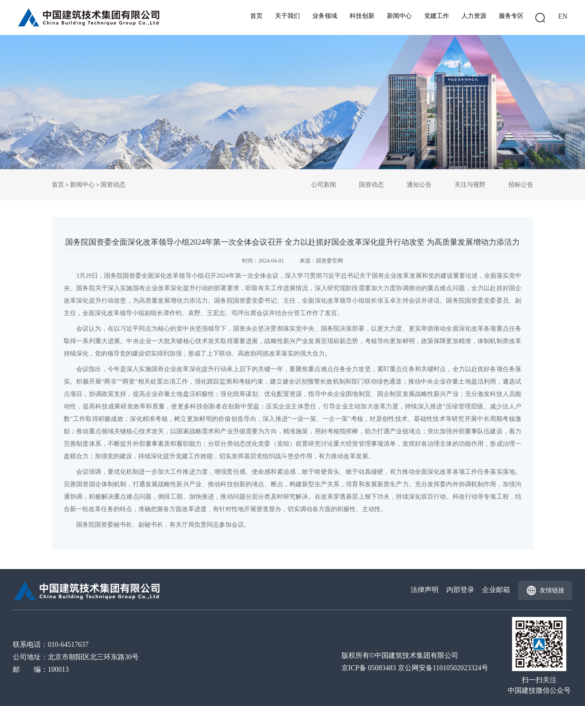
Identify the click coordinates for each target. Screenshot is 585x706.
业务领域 (324, 15)
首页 (256, 15)
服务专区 (511, 15)
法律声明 (425, 590)
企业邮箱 (496, 590)
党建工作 (436, 15)
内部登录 (460, 590)
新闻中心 (399, 15)
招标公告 (520, 184)
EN (563, 16)
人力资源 (473, 15)
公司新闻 (323, 184)
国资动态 (113, 184)
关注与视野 (470, 184)
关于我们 (287, 15)
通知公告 (419, 184)
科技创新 (362, 15)
